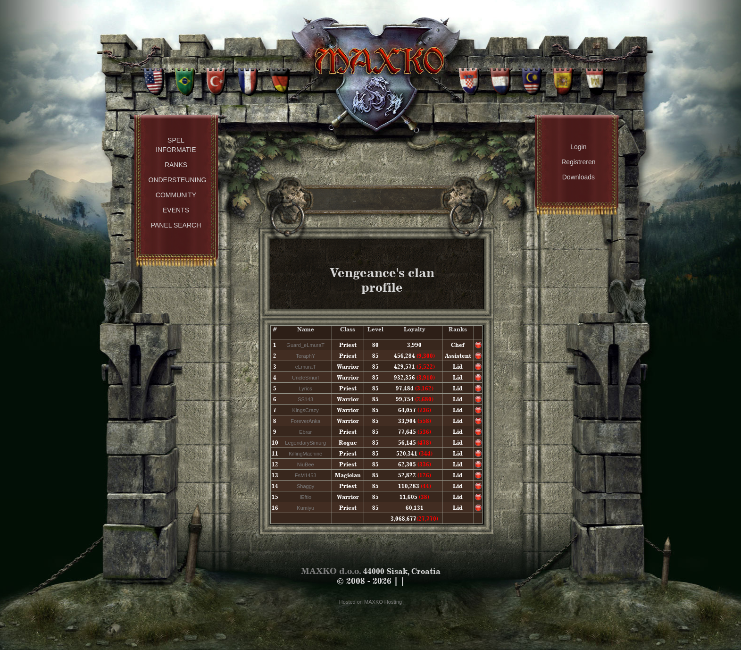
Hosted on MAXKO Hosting (370, 602)
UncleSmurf (305, 377)
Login (578, 147)
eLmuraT (305, 367)
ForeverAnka (305, 421)
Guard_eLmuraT (305, 345)
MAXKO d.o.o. (331, 571)
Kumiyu (305, 508)
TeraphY (305, 356)
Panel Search (176, 225)
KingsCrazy (305, 410)
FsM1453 (305, 475)
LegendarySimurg (305, 443)
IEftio (305, 497)
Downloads (578, 177)
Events (176, 210)
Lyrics (305, 388)
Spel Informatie (176, 144)
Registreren (578, 162)
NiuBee (305, 464)
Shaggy (305, 486)
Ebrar (305, 432)
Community (176, 195)
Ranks (176, 165)
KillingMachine (305, 453)
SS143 (305, 399)
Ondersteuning (178, 180)
